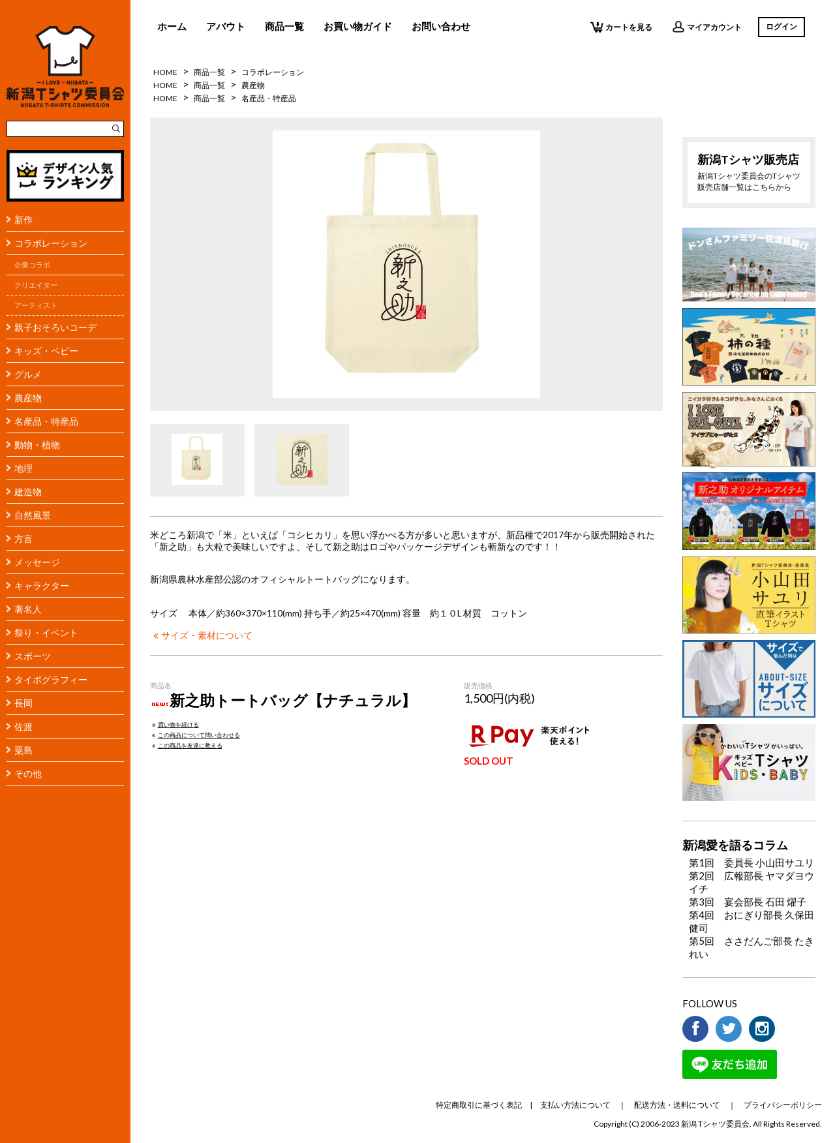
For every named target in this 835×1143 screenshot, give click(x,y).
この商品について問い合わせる (195, 735)
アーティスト (35, 305)
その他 (28, 773)
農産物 (28, 397)
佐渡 (23, 726)
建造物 (28, 491)
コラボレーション (50, 243)
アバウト (225, 26)
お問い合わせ (441, 26)
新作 (23, 219)
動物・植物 (37, 444)
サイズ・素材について (201, 635)
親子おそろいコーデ (55, 327)
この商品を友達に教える (186, 745)
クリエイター (35, 285)
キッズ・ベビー (46, 350)
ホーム (172, 26)
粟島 (23, 749)
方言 (23, 538)
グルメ (28, 374)
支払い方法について (575, 1105)
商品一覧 (284, 26)
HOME (165, 72)
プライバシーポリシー (783, 1105)
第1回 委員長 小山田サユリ (751, 862)
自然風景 (32, 515)
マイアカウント (707, 26)
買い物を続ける (174, 724)
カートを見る (621, 26)
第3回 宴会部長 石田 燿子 (747, 901)
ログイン (781, 26)
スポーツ (32, 656)
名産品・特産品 (46, 421)
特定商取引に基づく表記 (479, 1105)
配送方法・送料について (677, 1105)
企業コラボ (32, 265)
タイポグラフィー (50, 679)
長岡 (23, 703)
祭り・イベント (46, 632)
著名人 (28, 609)
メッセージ (37, 562)
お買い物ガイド (358, 26)
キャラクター (41, 585)
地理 (23, 468)
